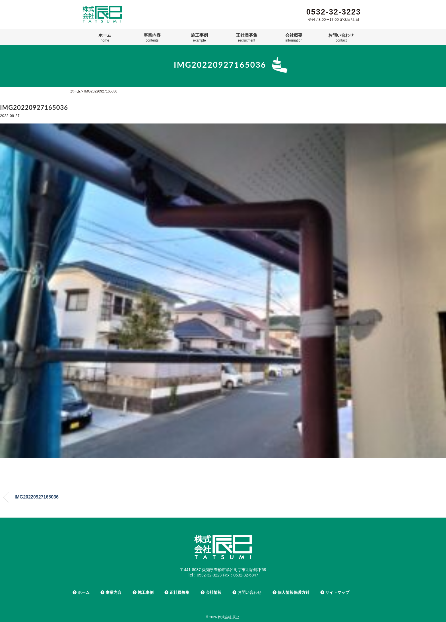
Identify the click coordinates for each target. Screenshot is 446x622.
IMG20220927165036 (37, 497)
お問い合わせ (341, 37)
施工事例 (199, 37)
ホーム (104, 37)
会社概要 (293, 37)
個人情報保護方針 (290, 592)
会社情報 (211, 592)
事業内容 (152, 37)
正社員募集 (246, 37)
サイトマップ (334, 592)
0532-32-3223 (333, 12)
